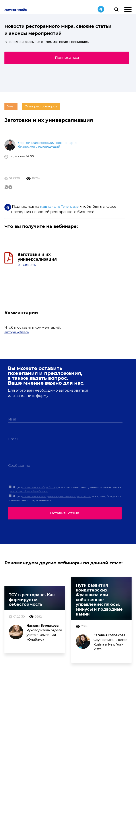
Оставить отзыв (64, 513)
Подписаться (67, 58)
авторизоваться (73, 390)
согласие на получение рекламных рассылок (56, 496)
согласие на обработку (40, 487)
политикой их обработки (29, 491)
